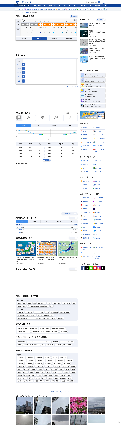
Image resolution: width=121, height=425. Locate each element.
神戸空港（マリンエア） (24, 331)
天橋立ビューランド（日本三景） (31, 344)
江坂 (24, 306)
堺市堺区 (73, 366)
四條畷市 (50, 378)
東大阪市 (38, 378)
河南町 (63, 381)
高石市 (25, 378)
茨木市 (54, 372)
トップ (17, 12)
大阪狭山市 (63, 378)
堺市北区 (47, 369)
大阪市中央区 (65, 366)
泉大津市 (25, 372)
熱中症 (19, 64)
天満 (49, 303)
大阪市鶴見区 (30, 366)
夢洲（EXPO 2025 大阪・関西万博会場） (38, 306)
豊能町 (25, 381)
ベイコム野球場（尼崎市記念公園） (26, 315)
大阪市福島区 (30, 357)
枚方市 (48, 372)
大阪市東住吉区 (57, 363)
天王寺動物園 (54, 312)
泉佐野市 (66, 372)
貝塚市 (37, 372)
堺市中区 (20, 369)
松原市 (33, 375)
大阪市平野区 (48, 366)
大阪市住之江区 (39, 366)
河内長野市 (27, 375)
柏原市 (56, 375)
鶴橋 (74, 303)
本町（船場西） (42, 303)
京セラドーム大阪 (38, 312)
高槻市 (31, 372)
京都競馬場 (55, 342)
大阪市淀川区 (21, 366)
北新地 (29, 303)
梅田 (34, 303)
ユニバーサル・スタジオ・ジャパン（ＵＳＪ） (39, 342)
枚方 (20, 227)
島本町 (19, 381)
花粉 (19, 76)
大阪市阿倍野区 (38, 363)
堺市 (51, 306)
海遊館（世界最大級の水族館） (45, 315)
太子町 (57, 381)
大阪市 (19, 303)
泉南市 (44, 378)
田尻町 (47, 381)
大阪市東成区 (60, 360)
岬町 (52, 381)
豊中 (20, 229)
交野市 (56, 378)
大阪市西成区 (66, 363)
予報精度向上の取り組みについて (60, 392)
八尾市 (59, 372)
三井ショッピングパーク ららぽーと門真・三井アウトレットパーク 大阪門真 (36, 318)
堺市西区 (33, 369)
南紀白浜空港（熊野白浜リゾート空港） (27, 328)
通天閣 (47, 312)
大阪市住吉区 (47, 363)
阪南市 (69, 378)
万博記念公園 (50, 344)
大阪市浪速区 (31, 360)
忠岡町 (36, 381)
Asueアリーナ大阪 (64, 312)
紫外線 (19, 68)
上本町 (68, 303)
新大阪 (19, 306)
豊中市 (67, 369)
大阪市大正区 (63, 357)
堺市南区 (40, 369)
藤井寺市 (31, 378)
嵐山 (43, 344)
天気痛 (19, 72)
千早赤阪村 (70, 381)
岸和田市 (61, 369)
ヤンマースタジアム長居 (67, 342)
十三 (64, 303)
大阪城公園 (20, 312)
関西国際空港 (63, 331)
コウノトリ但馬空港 (44, 328)
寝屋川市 (20, 375)
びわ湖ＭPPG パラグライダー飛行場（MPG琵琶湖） (45, 331)
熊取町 (41, 381)
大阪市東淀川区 (50, 360)
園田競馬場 (60, 318)
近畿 (22, 12)
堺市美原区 (54, 369)
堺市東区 (26, 369)
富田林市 (72, 372)
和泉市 (45, 375)
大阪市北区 (57, 366)
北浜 (24, 303)
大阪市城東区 (28, 363)
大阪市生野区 (68, 360)
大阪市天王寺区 (21, 360)
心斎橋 (54, 303)
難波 (59, 303)
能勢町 (30, 381)
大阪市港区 (55, 357)
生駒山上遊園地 (67, 344)
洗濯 (19, 81)
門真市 (68, 375)
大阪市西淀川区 (40, 360)
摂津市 (19, 378)
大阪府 (27, 12)
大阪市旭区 (20, 363)
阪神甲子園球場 (21, 342)
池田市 (73, 369)
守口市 (43, 372)
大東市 (39, 375)
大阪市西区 (47, 357)
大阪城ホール (28, 312)
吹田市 (19, 372)
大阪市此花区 (38, 357)
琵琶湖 (19, 344)
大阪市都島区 (21, 357)
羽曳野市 (62, 375)
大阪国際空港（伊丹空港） (58, 328)
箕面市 (50, 375)
